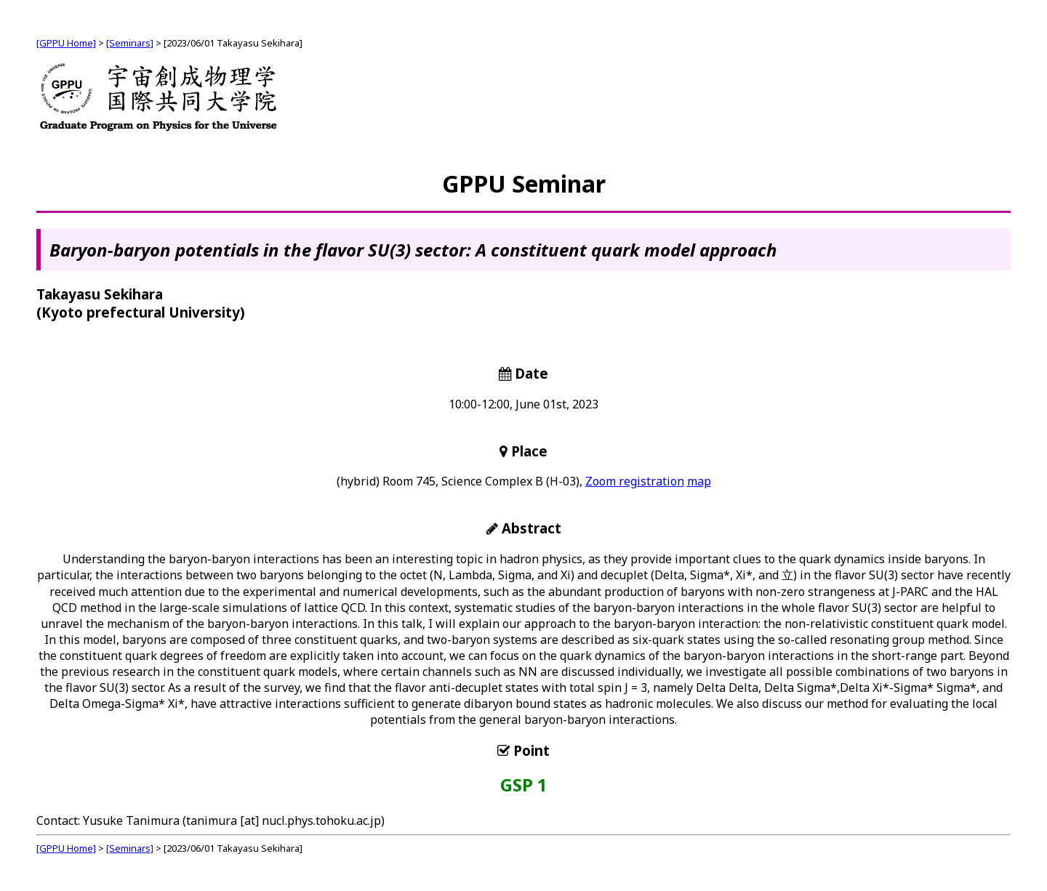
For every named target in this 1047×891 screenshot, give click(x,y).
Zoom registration (634, 481)
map (699, 481)
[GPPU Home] (66, 42)
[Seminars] (129, 42)
